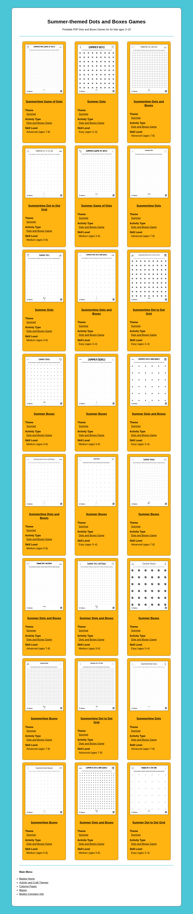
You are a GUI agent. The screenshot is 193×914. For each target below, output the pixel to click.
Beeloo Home (27, 878)
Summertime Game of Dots (44, 101)
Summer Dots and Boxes (149, 413)
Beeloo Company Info (31, 894)
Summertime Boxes (44, 718)
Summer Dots (96, 101)
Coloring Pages (28, 886)
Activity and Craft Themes (33, 882)
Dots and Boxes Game (39, 123)
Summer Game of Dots (96, 205)
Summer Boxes (44, 413)
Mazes (23, 890)
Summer (31, 114)
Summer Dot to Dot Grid (149, 822)
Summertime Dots (149, 205)
